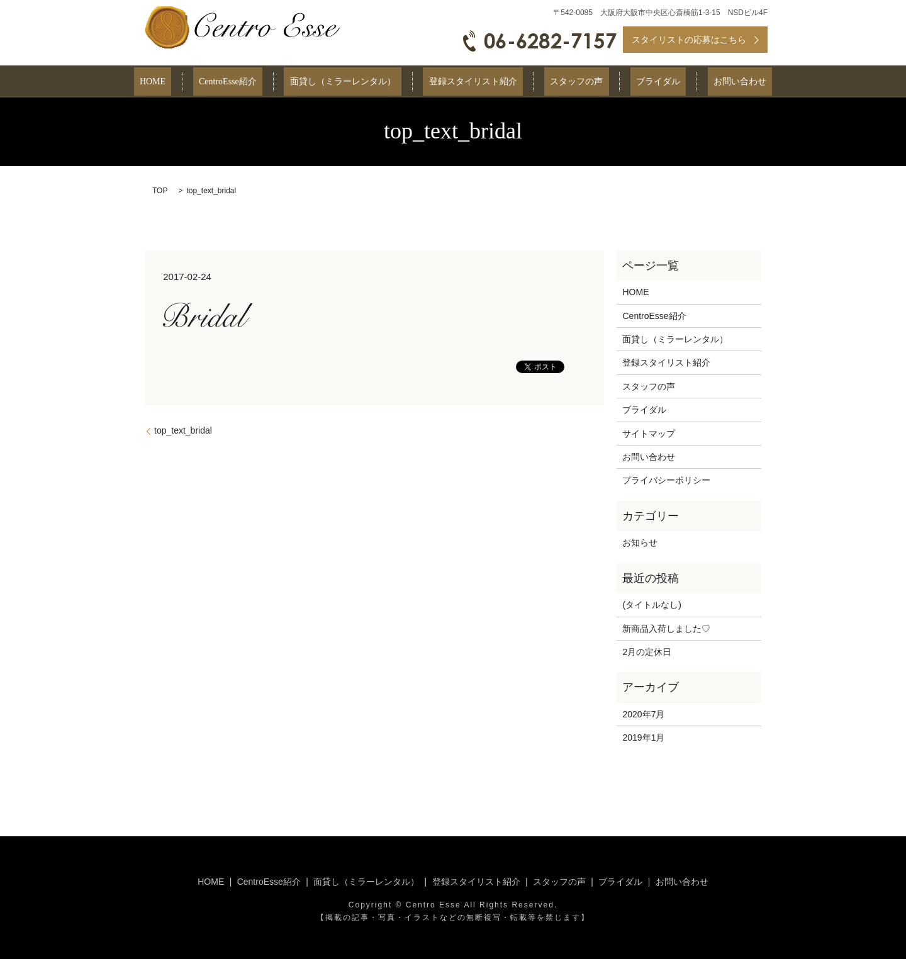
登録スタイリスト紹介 (473, 82)
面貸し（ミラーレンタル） (354, 82)
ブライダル (635, 82)
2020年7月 (643, 714)
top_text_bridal (183, 430)
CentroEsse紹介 (251, 82)
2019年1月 (643, 737)
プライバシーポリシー (666, 480)
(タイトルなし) (651, 605)
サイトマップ (648, 434)
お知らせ (639, 542)
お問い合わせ (705, 82)
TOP (159, 190)
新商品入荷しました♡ (666, 629)
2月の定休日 (646, 652)
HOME (187, 82)
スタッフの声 (565, 82)
